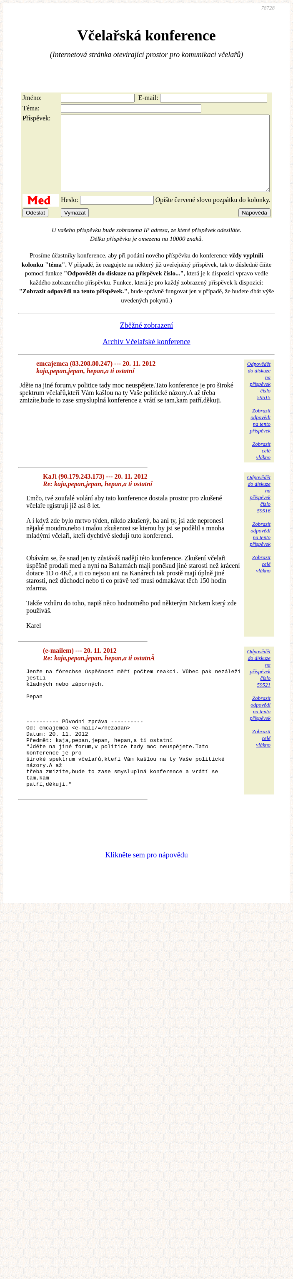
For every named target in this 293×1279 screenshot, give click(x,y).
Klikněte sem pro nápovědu (146, 893)
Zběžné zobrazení (146, 340)
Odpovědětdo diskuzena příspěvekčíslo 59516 (258, 509)
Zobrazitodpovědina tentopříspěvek (260, 435)
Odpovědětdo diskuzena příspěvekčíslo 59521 (258, 683)
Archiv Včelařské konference (146, 356)
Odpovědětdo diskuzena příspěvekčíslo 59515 (258, 395)
